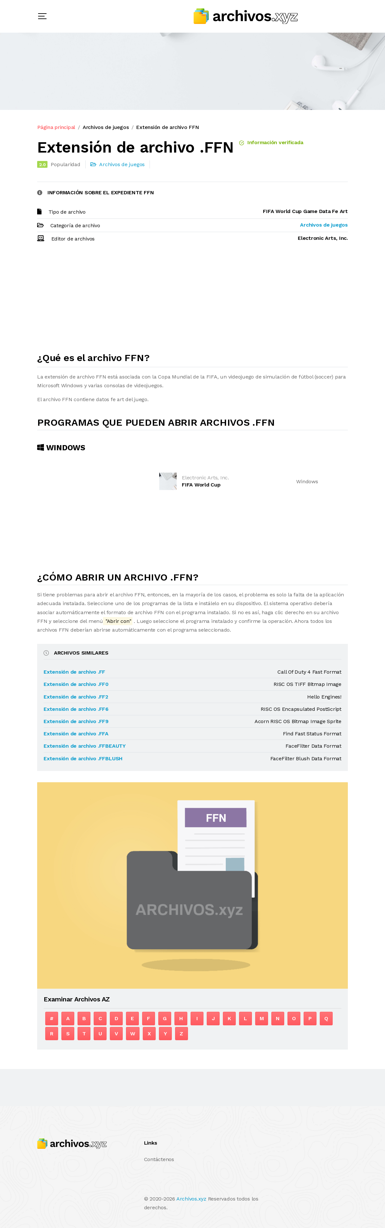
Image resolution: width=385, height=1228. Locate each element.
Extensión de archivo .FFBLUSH (83, 758)
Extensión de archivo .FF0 (76, 684)
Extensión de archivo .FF (74, 672)
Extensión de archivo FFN (167, 127)
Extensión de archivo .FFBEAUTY (85, 746)
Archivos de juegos (106, 127)
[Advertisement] (192, 300)
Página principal (56, 127)
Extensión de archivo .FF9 (76, 721)
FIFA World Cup (201, 485)
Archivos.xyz (191, 1199)
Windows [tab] (61, 447)
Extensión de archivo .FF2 (76, 697)
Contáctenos (159, 1159)
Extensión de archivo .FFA (76, 734)
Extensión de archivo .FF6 (76, 709)
